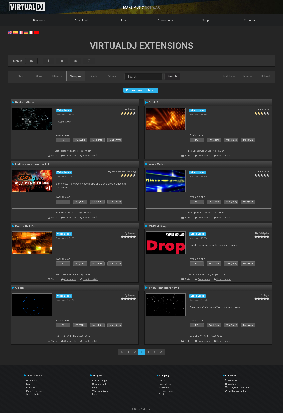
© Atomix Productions (142, 409)
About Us (164, 380)
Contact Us (165, 384)
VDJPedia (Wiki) (100, 391)
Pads (94, 76)
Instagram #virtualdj (237, 387)
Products (39, 20)
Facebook (231, 380)
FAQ (94, 387)
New (21, 76)
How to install (90, 155)
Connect (249, 20)
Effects (57, 76)
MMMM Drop (158, 226)
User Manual (99, 384)
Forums (96, 394)
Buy (123, 20)
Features (30, 387)
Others (112, 76)
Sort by (229, 76)
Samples (75, 76)
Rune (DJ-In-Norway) (124, 171)
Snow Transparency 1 (164, 288)
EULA (162, 394)
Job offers (164, 387)
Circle (19, 288)
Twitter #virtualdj (235, 391)
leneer (132, 109)
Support (207, 20)
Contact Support (101, 380)
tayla (266, 295)
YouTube (231, 384)
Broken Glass (24, 102)
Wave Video (157, 164)
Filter (247, 76)
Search (172, 76)
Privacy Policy (166, 391)
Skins (38, 76)
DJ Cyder (264, 233)
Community (165, 20)
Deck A (154, 102)
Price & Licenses (34, 391)
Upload (265, 76)
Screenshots (32, 394)
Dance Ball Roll (25, 226)
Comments (70, 155)
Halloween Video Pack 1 (32, 164)
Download (81, 20)
